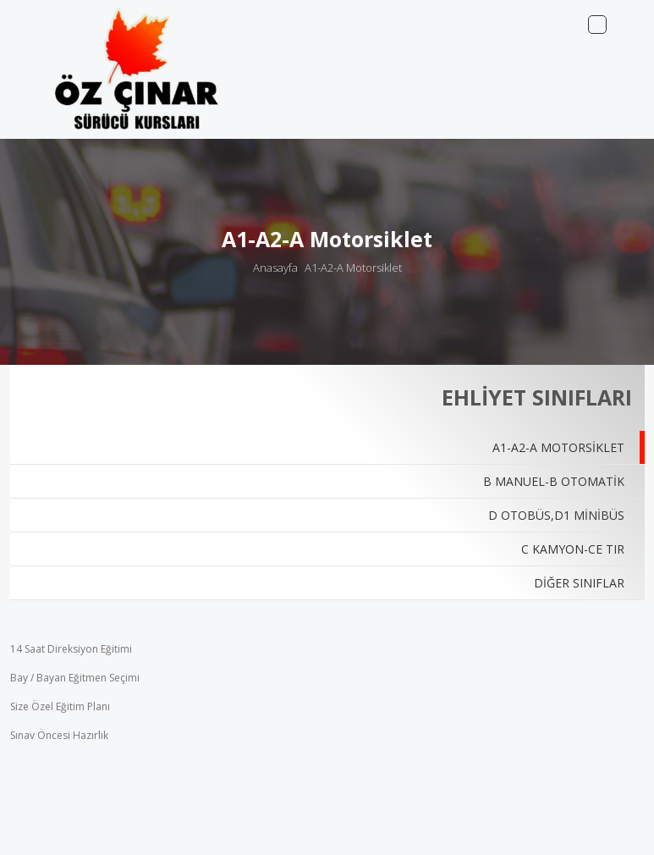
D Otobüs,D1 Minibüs (556, 515)
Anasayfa (275, 267)
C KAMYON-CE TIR (572, 549)
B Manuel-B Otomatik (553, 481)
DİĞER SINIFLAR (579, 583)
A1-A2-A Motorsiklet (353, 267)
